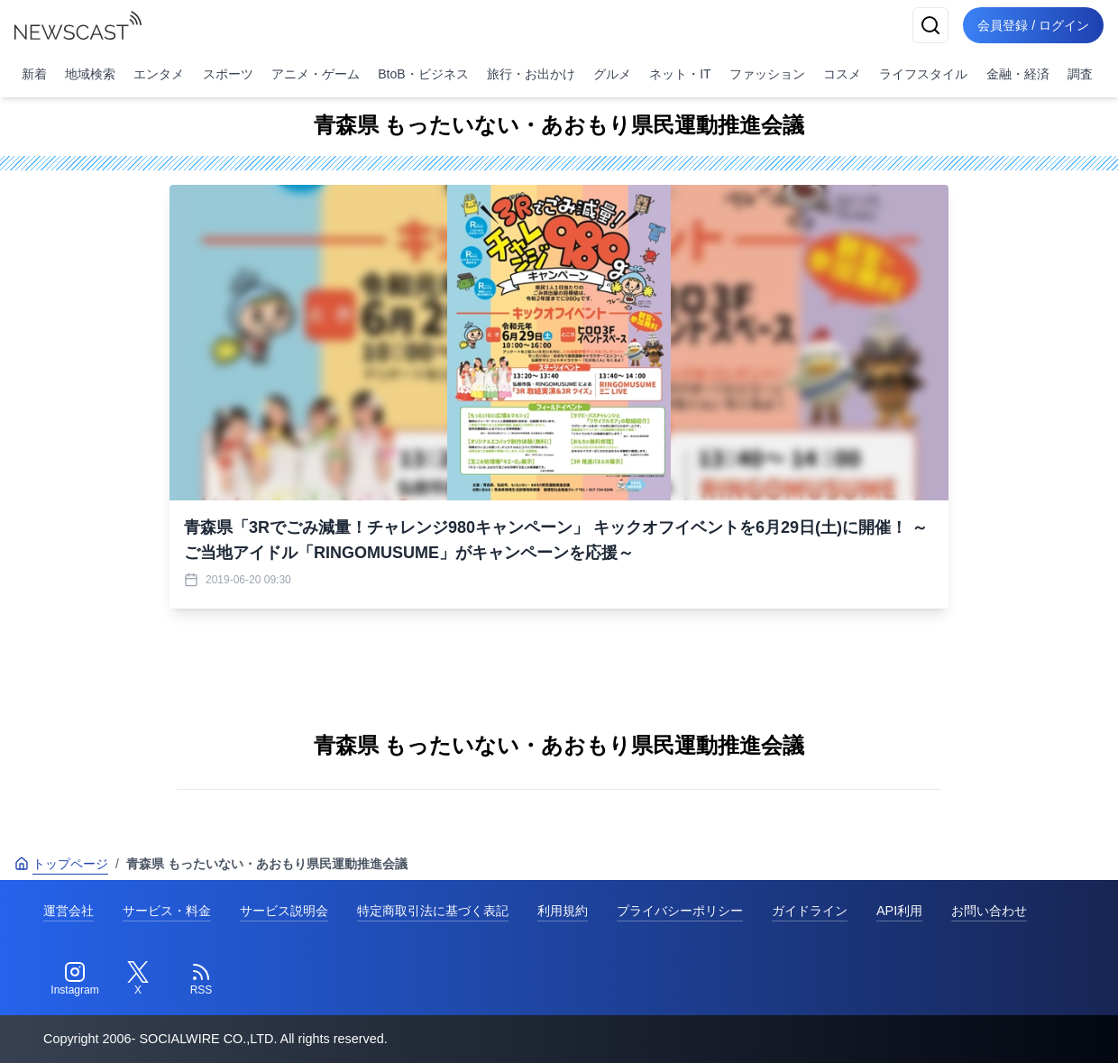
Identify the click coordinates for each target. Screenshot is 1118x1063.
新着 (34, 74)
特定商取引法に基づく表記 (433, 910)
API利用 (899, 910)
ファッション (767, 74)
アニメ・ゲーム (315, 74)
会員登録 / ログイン (1033, 25)
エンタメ (158, 74)
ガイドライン (810, 910)
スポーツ (228, 74)
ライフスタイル (923, 74)
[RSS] (201, 979)
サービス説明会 (284, 910)
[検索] (930, 25)
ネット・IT (679, 74)
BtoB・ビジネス (423, 74)
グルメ (612, 74)
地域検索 (90, 74)
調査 (1080, 74)
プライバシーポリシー (680, 910)
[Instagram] (74, 979)
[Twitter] (138, 979)
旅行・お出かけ (531, 74)
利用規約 (562, 910)
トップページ (61, 864)
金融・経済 (1017, 74)
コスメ (842, 74)
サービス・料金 (167, 910)
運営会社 (68, 910)
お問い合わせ (989, 910)
